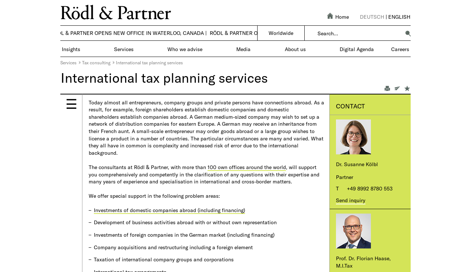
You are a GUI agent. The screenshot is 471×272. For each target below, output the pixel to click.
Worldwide (281, 33)
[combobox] (359, 33)
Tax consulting (96, 62)
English (399, 17)
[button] (408, 33)
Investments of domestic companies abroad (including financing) (169, 210)
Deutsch (372, 17)
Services (68, 62)
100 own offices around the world (247, 167)
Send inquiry (350, 200)
